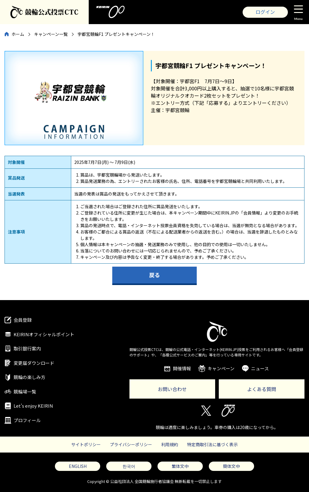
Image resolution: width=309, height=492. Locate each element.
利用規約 (169, 444)
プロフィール (27, 420)
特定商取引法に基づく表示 (212, 444)
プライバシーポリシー (131, 444)
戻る (154, 275)
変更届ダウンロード (34, 363)
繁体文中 (180, 466)
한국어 (129, 466)
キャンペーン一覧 (51, 34)
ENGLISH (78, 466)
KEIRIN (228, 411)
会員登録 (23, 320)
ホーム (17, 34)
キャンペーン (221, 368)
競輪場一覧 (25, 391)
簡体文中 (231, 466)
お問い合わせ (172, 389)
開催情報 (182, 368)
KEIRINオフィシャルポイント (44, 334)
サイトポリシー (86, 444)
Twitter (205, 411)
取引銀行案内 (27, 348)
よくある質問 (261, 389)
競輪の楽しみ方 (29, 377)
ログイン (265, 11)
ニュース (260, 368)
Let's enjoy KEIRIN (33, 406)
